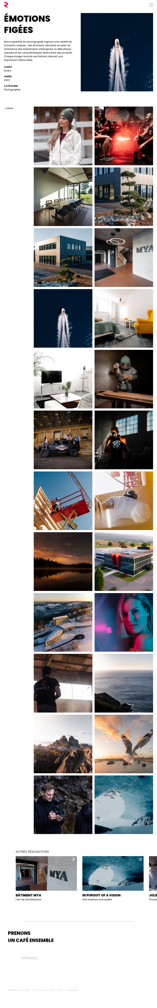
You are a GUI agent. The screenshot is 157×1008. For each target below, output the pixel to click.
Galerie (9, 108)
